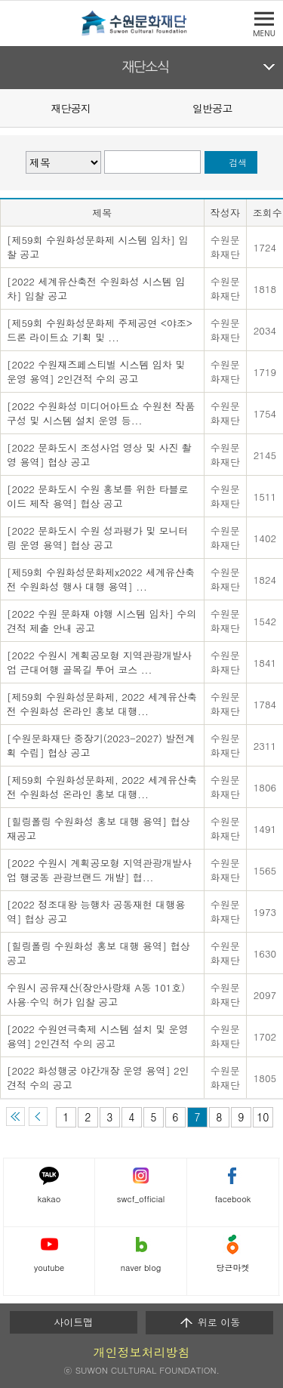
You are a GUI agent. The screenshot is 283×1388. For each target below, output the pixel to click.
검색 (238, 162)
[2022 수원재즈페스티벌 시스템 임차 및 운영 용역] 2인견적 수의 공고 (96, 371)
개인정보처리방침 (142, 1352)
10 (263, 1116)
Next (273, 107)
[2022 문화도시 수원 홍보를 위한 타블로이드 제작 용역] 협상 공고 (98, 496)
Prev (9, 107)
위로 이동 (209, 1322)
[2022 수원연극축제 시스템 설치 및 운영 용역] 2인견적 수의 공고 (98, 1036)
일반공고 (212, 108)
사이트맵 (73, 1322)
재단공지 (71, 108)
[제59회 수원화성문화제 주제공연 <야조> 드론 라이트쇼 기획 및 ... (99, 330)
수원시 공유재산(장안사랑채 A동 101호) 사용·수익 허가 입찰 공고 (96, 994)
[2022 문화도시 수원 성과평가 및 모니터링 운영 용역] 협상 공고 (98, 537)
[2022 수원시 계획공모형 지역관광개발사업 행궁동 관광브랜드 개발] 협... (99, 870)
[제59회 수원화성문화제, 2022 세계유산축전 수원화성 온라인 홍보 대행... (102, 703)
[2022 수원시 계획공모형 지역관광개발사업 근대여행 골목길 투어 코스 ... (99, 662)
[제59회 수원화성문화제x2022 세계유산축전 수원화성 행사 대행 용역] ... (101, 579)
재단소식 (145, 67)
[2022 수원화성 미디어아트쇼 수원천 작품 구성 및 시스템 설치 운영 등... (101, 413)
